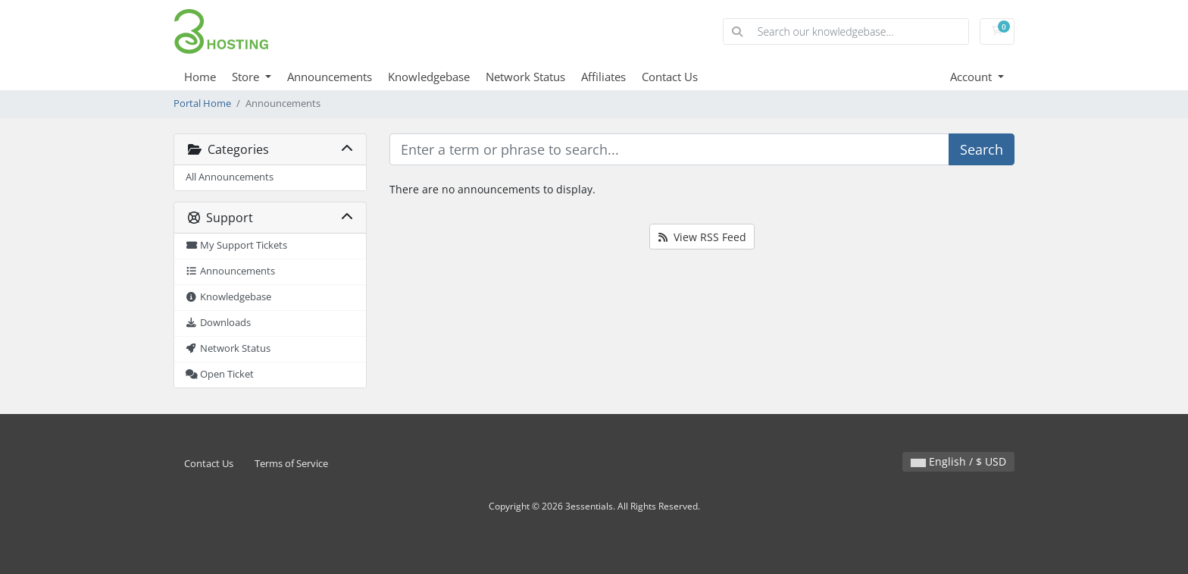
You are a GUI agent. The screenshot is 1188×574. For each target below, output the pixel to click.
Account (972, 76)
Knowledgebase (429, 76)
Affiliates (603, 76)
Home (200, 76)
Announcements (329, 76)
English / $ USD (958, 461)
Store (247, 76)
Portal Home (202, 103)
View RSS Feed (702, 237)
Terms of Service (291, 463)
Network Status (525, 76)
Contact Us (670, 76)
